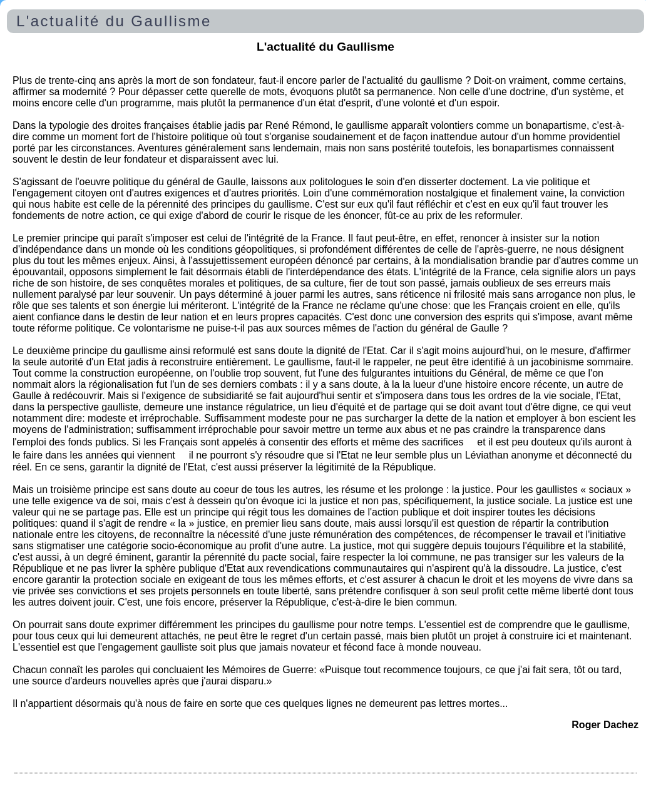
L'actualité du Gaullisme (114, 21)
